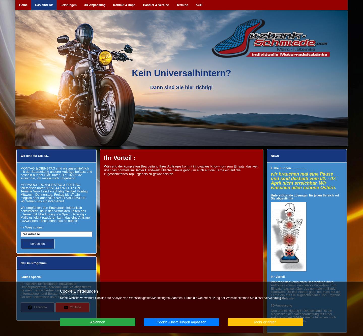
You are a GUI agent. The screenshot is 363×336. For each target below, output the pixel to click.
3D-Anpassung (95, 5)
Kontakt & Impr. (124, 5)
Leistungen (68, 5)
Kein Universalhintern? (181, 73)
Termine (182, 5)
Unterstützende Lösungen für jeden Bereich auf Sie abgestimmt (305, 197)
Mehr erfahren (265, 322)
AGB (199, 5)
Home (23, 5)
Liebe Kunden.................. (288, 168)
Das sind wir (44, 5)
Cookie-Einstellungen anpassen (181, 322)
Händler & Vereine (156, 5)
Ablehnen (97, 322)
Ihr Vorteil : (279, 277)
